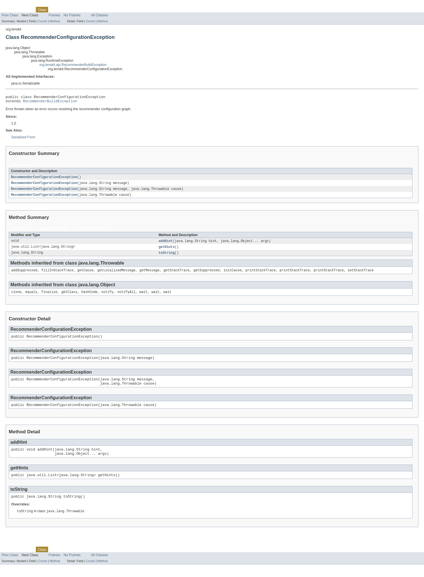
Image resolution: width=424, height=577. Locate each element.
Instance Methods (53, 232)
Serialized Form (23, 139)
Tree (54, 10)
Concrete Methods (92, 232)
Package (26, 10)
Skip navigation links (15, 5)
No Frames (72, 15)
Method (55, 21)
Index (87, 10)
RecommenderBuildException (50, 102)
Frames (54, 15)
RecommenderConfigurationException (44, 179)
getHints (167, 250)
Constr (42, 21)
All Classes (99, 15)
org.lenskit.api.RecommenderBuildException (73, 65)
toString (167, 256)
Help (98, 10)
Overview (9, 10)
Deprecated (70, 10)
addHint (166, 244)
